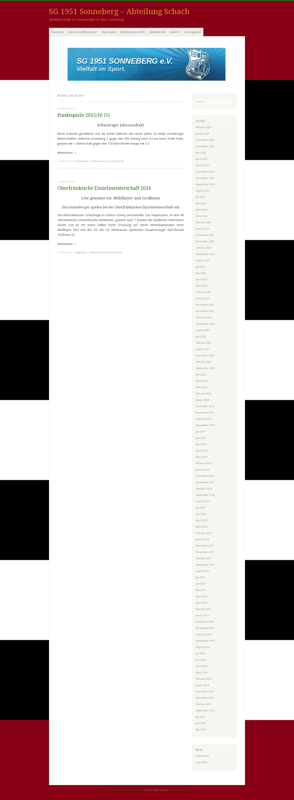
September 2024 (205, 184)
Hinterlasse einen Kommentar (107, 161)
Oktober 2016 (204, 634)
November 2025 (205, 146)
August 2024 (203, 190)
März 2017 (202, 602)
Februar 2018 (203, 533)
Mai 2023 (201, 273)
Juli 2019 (200, 431)
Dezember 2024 (205, 171)
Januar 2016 (202, 685)
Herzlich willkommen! (83, 32)
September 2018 (205, 495)
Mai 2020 (201, 374)
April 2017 (201, 596)
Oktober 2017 (204, 558)
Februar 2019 (203, 463)
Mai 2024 (201, 203)
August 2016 (203, 647)
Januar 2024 (202, 228)
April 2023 (201, 279)
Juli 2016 (200, 653)
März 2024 (202, 216)
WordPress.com (178, 789)
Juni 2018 (201, 514)
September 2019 (205, 425)
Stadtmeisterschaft (132, 32)
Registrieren (202, 756)
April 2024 (201, 209)
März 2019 (202, 457)
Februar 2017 (203, 609)
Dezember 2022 (205, 305)
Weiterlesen (67, 153)
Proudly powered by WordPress (123, 789)
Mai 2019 (201, 444)
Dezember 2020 (205, 355)
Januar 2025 (202, 165)
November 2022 (205, 311)
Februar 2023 (203, 292)
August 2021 (203, 349)
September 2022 (205, 324)
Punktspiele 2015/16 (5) (83, 115)
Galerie (174, 32)
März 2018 (202, 526)
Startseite (57, 32)
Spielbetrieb (157, 32)
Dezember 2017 (205, 545)
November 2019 (205, 412)
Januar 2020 (202, 400)
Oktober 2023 (204, 247)
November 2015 (205, 698)
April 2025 (201, 159)
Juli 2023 (200, 267)
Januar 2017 (202, 615)
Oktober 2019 (204, 419)
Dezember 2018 (205, 476)
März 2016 (202, 672)
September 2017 (205, 564)
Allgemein (81, 252)
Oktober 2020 (204, 362)
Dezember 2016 (205, 622)
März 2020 (202, 387)
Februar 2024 (203, 222)
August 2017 (203, 571)
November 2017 (205, 552)
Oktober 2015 (204, 704)
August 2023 (203, 260)
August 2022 (203, 330)
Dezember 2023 (205, 235)
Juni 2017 (201, 583)
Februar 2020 (203, 393)
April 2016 (201, 666)
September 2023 (205, 254)
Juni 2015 (201, 723)
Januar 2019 (202, 469)
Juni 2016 (201, 660)
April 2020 (201, 381)
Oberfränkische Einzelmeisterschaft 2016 (104, 188)
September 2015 (205, 710)
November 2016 (205, 628)
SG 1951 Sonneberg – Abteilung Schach (119, 11)
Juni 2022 (201, 336)
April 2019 (201, 450)
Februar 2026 (203, 127)
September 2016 (205, 641)
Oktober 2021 (204, 343)
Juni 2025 (201, 152)
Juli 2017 (200, 577)
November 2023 (205, 241)
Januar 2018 (202, 539)
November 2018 (205, 482)
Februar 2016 (203, 679)
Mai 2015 (201, 729)
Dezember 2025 (205, 140)
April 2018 (201, 520)
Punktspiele (82, 161)
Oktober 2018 (204, 488)
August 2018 (203, 501)
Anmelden (201, 762)
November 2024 (205, 178)
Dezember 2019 (205, 406)
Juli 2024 (200, 197)
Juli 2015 (200, 717)
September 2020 (205, 368)
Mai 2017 (201, 590)
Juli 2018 (200, 507)
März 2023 (202, 286)
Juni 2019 (201, 438)
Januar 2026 (202, 133)
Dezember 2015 (205, 691)
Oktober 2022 (204, 317)
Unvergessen (192, 32)
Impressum (108, 32)
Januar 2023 (202, 298)
